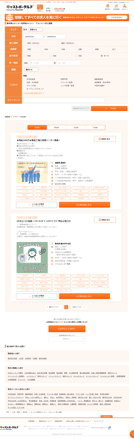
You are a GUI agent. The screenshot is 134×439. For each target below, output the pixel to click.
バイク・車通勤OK (84, 401)
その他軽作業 (73, 373)
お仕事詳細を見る (84, 205)
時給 (29, 56)
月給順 (95, 127)
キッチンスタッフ (92, 376)
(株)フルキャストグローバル (75, 429)
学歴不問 (64, 79)
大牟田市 (28, 358)
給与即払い (60, 397)
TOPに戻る (106, 416)
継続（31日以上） (68, 43)
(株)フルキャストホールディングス (34, 426)
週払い (46, 397)
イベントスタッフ (54, 376)
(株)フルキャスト (52, 426)
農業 (65, 373)
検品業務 (52, 373)
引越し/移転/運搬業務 (98, 373)
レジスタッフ (31, 376)
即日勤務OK (33, 401)
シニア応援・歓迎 (67, 86)
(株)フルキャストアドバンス (67, 426)
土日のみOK (117, 397)
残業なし (53, 404)
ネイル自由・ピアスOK (16, 407)
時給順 (56, 127)
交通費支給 (109, 401)
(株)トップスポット (83, 426)
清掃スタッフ (112, 373)
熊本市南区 (43, 358)
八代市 (21, 358)
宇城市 (35, 358)
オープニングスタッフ (35, 89)
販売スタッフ (42, 376)
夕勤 (80, 49)
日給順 (76, 127)
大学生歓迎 (31, 79)
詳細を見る (105, 139)
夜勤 (97, 49)
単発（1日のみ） (33, 43)
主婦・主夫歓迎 (32, 82)
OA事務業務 (12, 380)
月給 (80, 56)
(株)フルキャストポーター (58, 429)
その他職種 (31, 380)
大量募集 (73, 404)
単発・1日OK (43, 401)
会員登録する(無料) (66, 329)
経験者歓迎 (98, 79)
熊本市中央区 (12, 358)
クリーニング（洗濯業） (16, 376)
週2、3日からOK (95, 397)
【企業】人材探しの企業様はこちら (118, 2)
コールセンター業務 (62, 264)
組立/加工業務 (60, 184)
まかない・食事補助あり (16, 404)
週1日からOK (83, 397)
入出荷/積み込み (30, 373)
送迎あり (117, 401)
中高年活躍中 (99, 86)
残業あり (45, 404)
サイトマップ (99, 421)
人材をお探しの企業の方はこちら (77, 421)
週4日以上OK (107, 397)
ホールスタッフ (79, 376)
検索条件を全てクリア (81, 108)
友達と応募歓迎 (63, 404)
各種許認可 (59, 421)
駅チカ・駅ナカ (97, 401)
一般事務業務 (120, 376)
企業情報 (31, 421)
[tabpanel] (32, 172)
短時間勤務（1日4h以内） (67, 401)
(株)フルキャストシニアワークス (38, 429)
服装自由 (37, 404)
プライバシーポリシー (101, 428)
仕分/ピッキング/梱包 (15, 373)
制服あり (30, 404)
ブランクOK (31, 86)
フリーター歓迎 (66, 82)
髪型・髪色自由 (105, 404)
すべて (106, 56)
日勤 (29, 49)
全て (114, 49)
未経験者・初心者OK (102, 82)
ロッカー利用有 (92, 404)
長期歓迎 (53, 401)
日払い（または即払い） (34, 397)
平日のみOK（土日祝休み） (18, 401)
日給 (54, 56)
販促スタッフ (67, 376)
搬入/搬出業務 (85, 373)
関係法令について (45, 421)
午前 (46, 49)
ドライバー (22, 380)
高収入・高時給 (71, 397)
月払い (52, 397)
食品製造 (59, 373)
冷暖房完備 (82, 404)
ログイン (66, 339)
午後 (63, 49)
